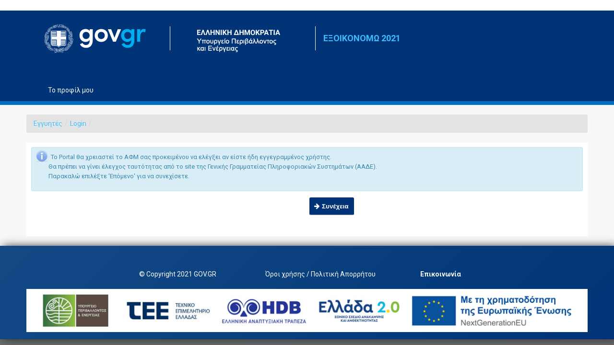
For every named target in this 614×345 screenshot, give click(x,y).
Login (78, 123)
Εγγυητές (48, 123)
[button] (331, 206)
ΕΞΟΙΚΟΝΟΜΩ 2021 (362, 38)
